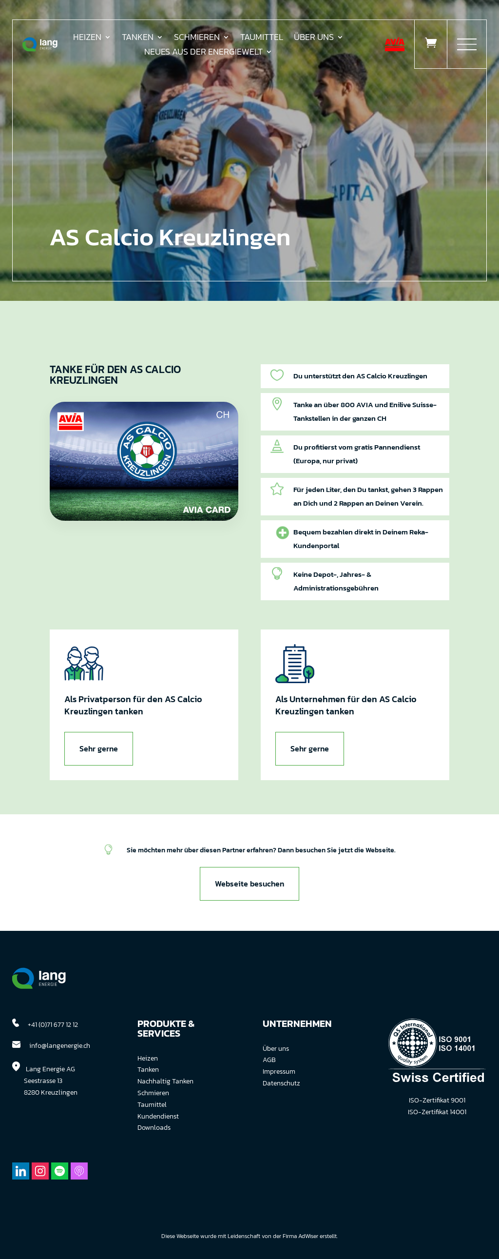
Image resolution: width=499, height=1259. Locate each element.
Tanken (138, 38)
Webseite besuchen (249, 883)
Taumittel (261, 38)
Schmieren (197, 38)
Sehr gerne (98, 748)
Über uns (314, 38)
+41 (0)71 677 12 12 (53, 1025)
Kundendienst (158, 1116)
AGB (269, 1060)
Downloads (154, 1127)
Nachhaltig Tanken (165, 1081)
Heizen (87, 38)
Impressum (279, 1071)
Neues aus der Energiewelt (203, 53)
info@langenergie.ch (59, 1046)
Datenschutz (281, 1083)
